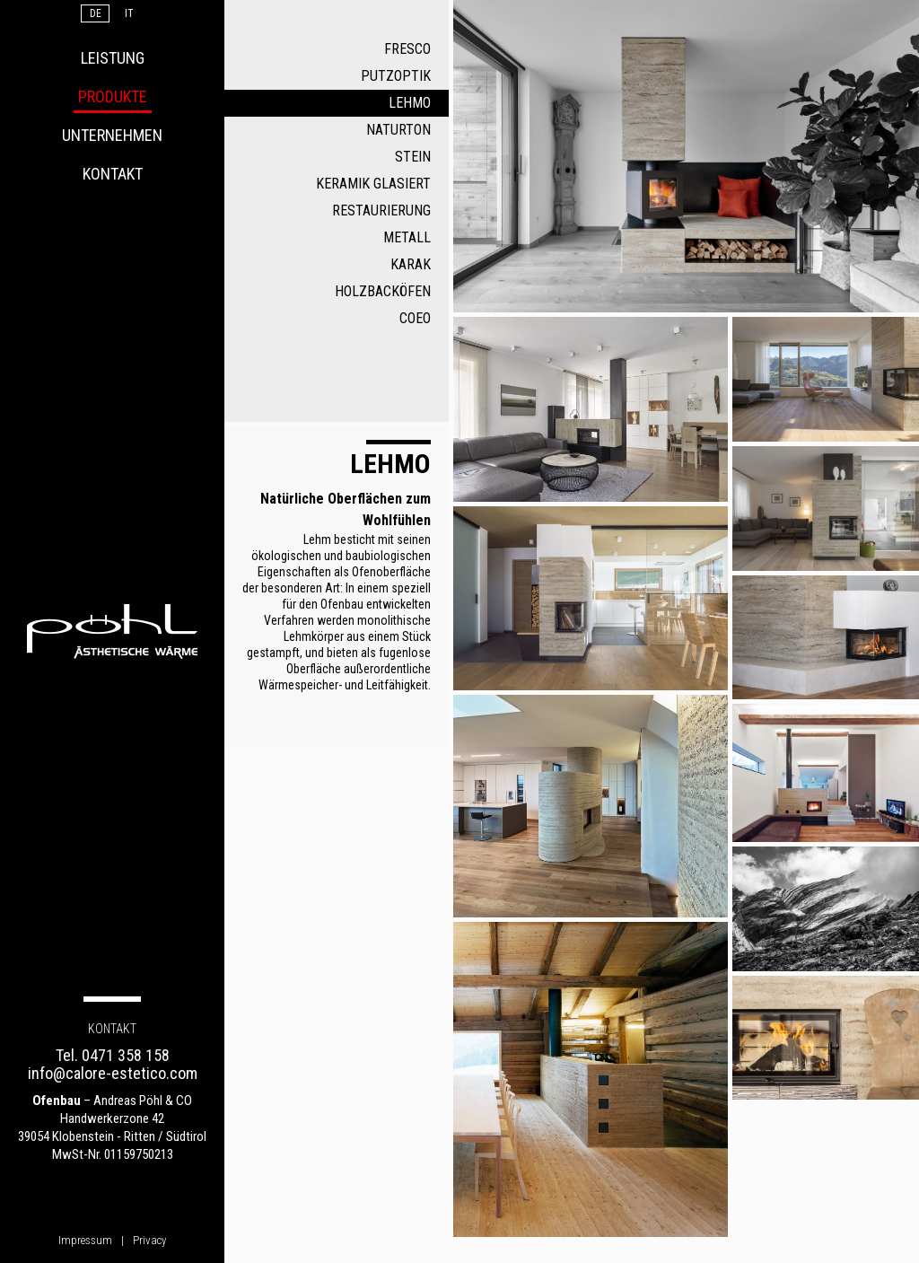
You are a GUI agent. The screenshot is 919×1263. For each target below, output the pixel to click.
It (129, 13)
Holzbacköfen (383, 291)
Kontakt (113, 173)
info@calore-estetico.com (112, 1073)
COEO (415, 318)
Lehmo (410, 102)
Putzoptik (396, 75)
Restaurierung (381, 210)
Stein (413, 156)
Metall (407, 237)
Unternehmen (112, 135)
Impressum (85, 1240)
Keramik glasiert (373, 183)
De (95, 13)
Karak (410, 264)
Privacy (149, 1240)
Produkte (112, 96)
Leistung (112, 57)
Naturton (398, 129)
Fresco (407, 48)
